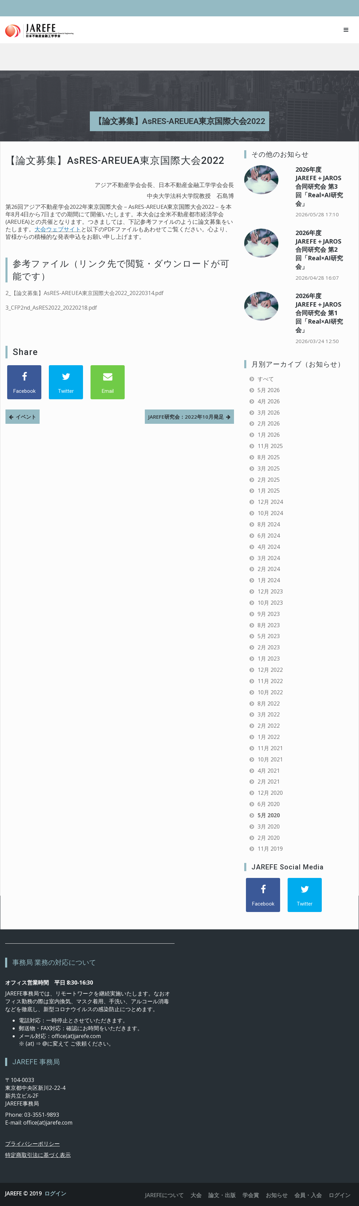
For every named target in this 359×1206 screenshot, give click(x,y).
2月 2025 (269, 479)
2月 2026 (269, 423)
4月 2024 (269, 547)
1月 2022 (269, 737)
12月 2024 (270, 502)
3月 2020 (269, 826)
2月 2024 (269, 569)
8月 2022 (269, 703)
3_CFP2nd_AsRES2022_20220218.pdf (51, 307)
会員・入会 (308, 1195)
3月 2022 (269, 714)
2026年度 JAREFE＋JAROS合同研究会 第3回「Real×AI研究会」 (319, 186)
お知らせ (277, 1195)
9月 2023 (269, 614)
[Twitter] (66, 382)
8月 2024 (269, 524)
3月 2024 (269, 558)
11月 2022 (270, 681)
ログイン (55, 1193)
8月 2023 (269, 625)
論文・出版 (222, 1195)
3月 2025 (269, 468)
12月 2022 (270, 670)
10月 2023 (270, 602)
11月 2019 (270, 848)
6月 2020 (269, 804)
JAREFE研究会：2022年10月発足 (186, 416)
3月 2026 (269, 412)
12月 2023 (270, 591)
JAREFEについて (164, 1195)
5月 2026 (269, 390)
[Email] (108, 382)
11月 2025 (270, 446)
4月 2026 (269, 401)
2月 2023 (269, 647)
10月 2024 (270, 513)
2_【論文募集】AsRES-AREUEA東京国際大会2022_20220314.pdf (84, 293)
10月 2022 (270, 692)
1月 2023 (269, 658)
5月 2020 (269, 815)
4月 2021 (269, 770)
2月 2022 (269, 725)
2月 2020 (269, 837)
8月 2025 (269, 457)
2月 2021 (269, 781)
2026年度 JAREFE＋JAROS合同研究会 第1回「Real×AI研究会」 (319, 313)
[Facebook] (24, 382)
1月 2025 (269, 490)
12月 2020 (270, 793)
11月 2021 (270, 748)
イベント (26, 416)
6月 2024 (269, 535)
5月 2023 (269, 636)
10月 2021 (270, 759)
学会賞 (251, 1195)
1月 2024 (269, 580)
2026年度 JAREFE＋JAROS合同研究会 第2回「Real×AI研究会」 (319, 249)
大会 (196, 1195)
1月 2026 (269, 434)
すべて (266, 379)
